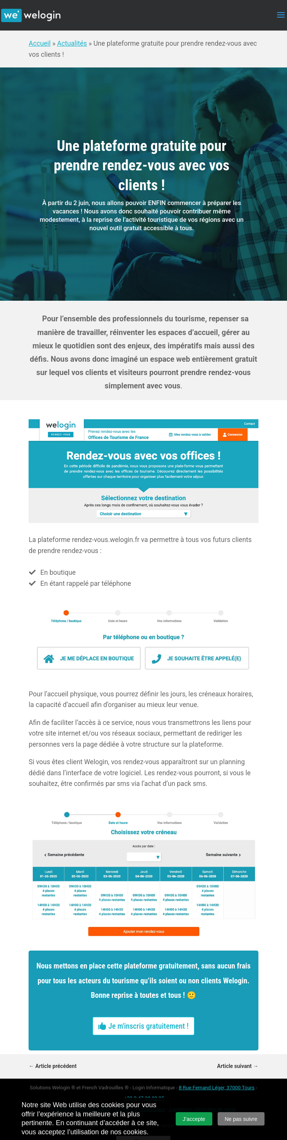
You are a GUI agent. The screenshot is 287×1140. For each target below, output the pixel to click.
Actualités (72, 43)
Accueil (39, 43)
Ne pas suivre (240, 1119)
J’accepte (194, 1119)
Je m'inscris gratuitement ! (148, 1026)
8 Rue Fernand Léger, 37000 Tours (217, 1087)
